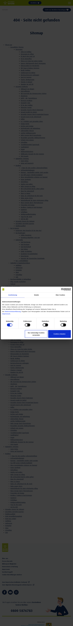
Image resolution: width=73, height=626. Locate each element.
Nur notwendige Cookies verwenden (36, 334)
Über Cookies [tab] (60, 295)
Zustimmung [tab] (12, 295)
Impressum (6, 314)
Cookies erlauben (59, 334)
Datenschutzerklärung (13, 311)
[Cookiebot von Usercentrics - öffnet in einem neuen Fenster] (62, 289)
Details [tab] (36, 295)
